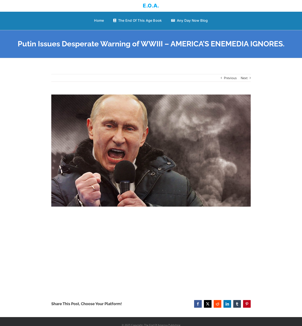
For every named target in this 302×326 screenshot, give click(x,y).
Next (244, 78)
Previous (230, 78)
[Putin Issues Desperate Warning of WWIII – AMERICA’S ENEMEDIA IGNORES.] (151, 150)
